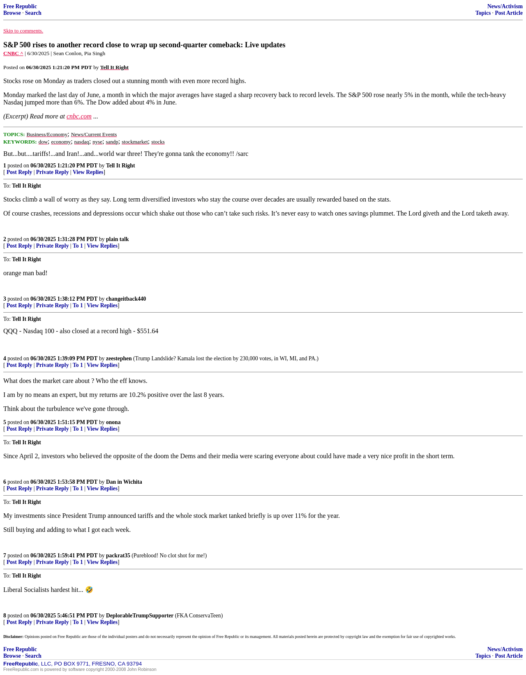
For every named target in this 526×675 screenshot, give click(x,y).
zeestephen (119, 358)
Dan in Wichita (124, 482)
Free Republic (20, 6)
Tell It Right (120, 165)
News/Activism (505, 6)
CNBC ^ (13, 53)
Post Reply (19, 172)
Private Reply (52, 172)
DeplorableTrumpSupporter (139, 615)
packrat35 (118, 555)
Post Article (509, 13)
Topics (483, 13)
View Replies (88, 172)
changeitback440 (126, 299)
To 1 (78, 246)
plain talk (117, 239)
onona (113, 422)
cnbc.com (79, 116)
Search (33, 13)
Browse (12, 13)
